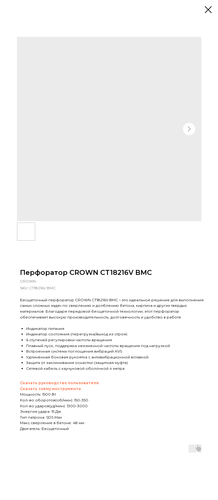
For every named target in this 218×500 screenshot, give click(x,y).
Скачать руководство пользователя (59, 383)
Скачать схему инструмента (50, 388)
